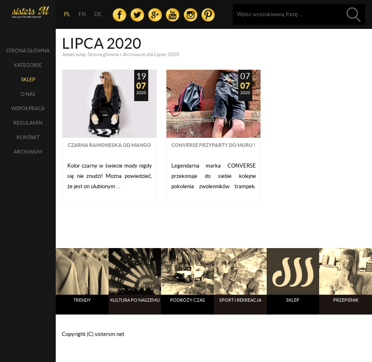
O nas (28, 94)
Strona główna (28, 50)
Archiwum (28, 151)
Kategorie (28, 65)
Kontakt (28, 137)
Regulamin (28, 122)
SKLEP (28, 79)
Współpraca (28, 108)
